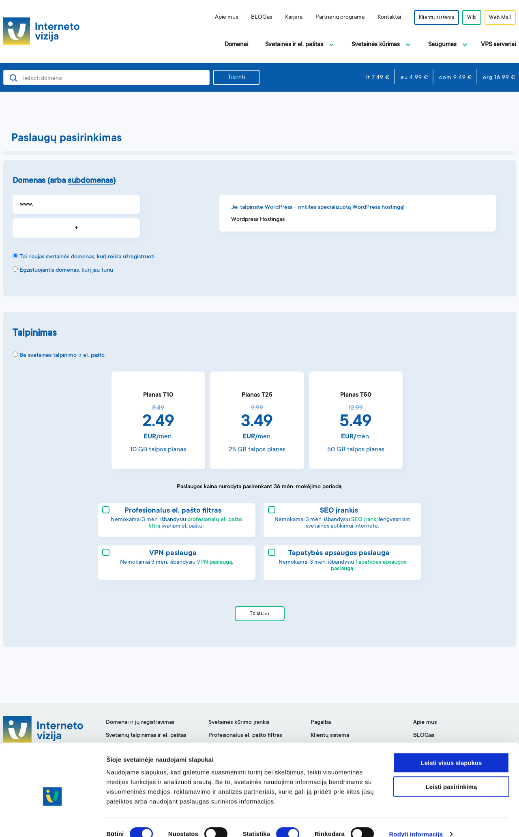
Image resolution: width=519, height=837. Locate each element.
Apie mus (220, 17)
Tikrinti (236, 77)
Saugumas (442, 44)
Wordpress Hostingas (258, 220)
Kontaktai (383, 17)
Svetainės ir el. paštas (294, 44)
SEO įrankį (364, 520)
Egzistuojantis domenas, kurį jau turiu (66, 270)
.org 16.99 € (498, 78)
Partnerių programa (333, 17)
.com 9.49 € (455, 78)
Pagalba (321, 722)
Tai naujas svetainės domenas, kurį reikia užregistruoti (86, 257)
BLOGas (255, 17)
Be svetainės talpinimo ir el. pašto (62, 355)
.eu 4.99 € (414, 78)
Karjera (287, 17)
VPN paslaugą (214, 562)
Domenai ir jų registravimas (140, 722)
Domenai (236, 44)
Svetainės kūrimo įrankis (238, 722)
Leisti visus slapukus (451, 749)
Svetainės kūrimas (376, 44)
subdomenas (90, 181)
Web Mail (499, 18)
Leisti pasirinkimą (451, 773)
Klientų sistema (431, 18)
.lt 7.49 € (377, 78)
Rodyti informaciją (416, 821)
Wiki (469, 18)
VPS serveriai (498, 44)
